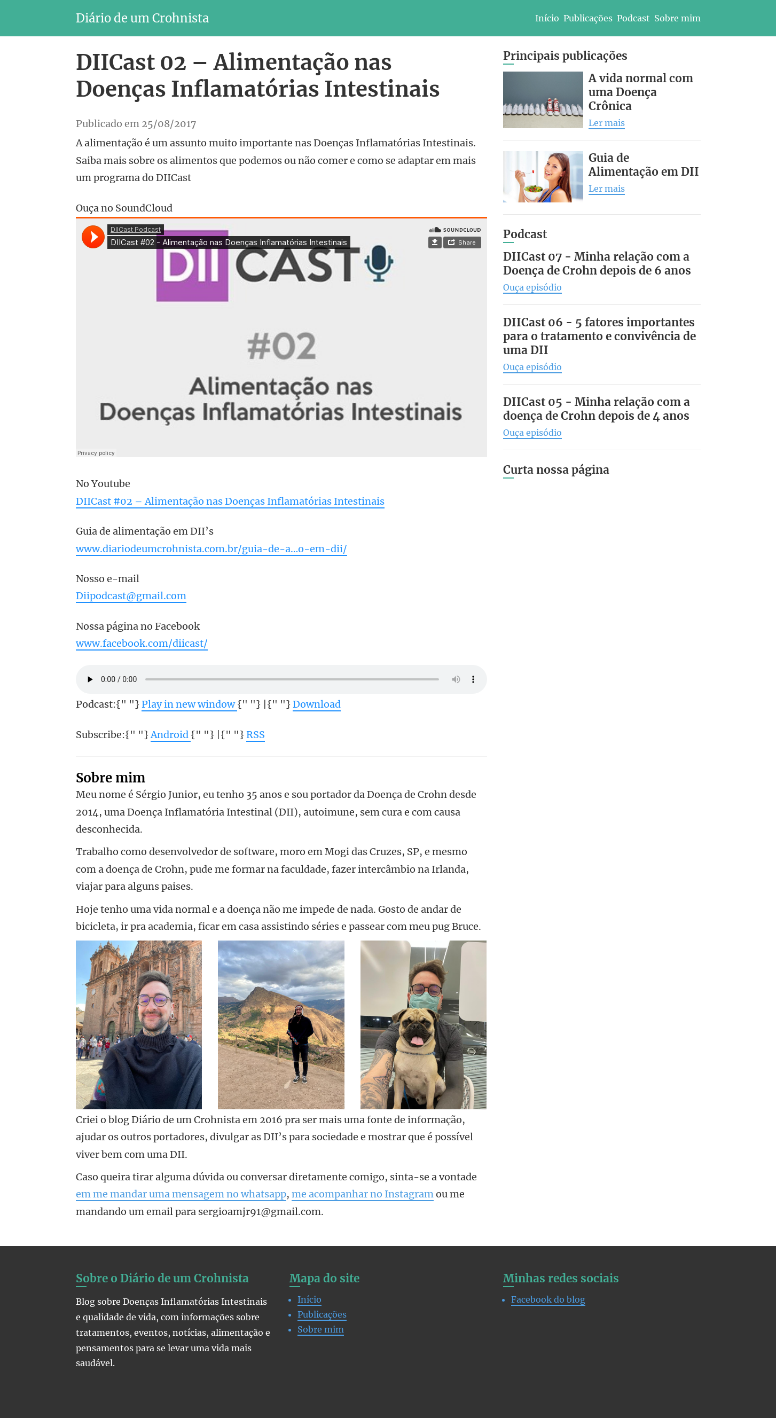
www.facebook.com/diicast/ (142, 643)
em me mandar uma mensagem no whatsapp (181, 1194)
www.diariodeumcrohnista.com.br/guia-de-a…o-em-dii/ (211, 549)
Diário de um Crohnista (142, 18)
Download (317, 704)
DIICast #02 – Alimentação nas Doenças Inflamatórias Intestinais (230, 501)
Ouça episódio (532, 287)
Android (171, 734)
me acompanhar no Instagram (363, 1194)
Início (547, 18)
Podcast (633, 18)
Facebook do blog (548, 1299)
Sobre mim (677, 18)
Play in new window (189, 704)
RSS (255, 734)
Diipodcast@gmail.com (131, 596)
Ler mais (607, 122)
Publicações (588, 18)
